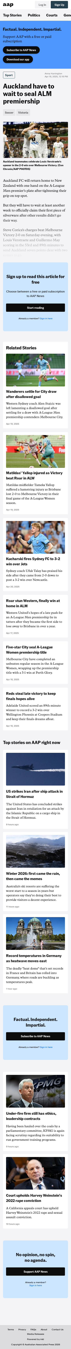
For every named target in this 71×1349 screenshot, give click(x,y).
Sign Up (59, 5)
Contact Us (57, 1329)
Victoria (23, 112)
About (44, 1329)
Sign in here (46, 318)
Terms (11, 1329)
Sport (9, 75)
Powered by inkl (35, 1339)
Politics (34, 15)
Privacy (22, 1329)
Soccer (9, 112)
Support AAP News (36, 1271)
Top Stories (12, 15)
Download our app (18, 59)
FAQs (33, 1329)
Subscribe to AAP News (21, 50)
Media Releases (35, 1334)
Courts (52, 15)
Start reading (35, 308)
